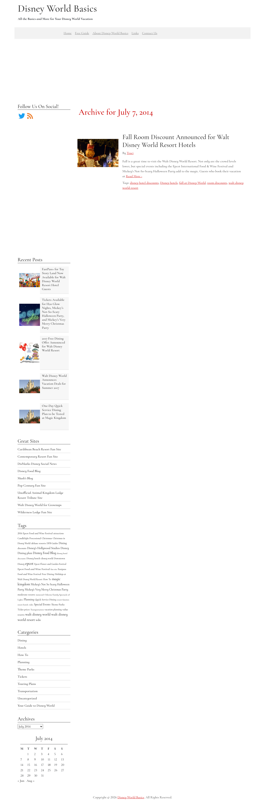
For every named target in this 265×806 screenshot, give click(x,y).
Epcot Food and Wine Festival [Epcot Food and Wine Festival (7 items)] (34, 569)
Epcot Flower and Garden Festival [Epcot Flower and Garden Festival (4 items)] (50, 564)
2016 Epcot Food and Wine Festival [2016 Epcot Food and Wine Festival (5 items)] (35, 533)
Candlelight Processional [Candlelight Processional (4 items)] (29, 538)
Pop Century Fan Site (32, 485)
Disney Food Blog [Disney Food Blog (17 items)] (44, 553)
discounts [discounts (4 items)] (22, 548)
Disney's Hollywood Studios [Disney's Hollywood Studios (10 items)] (43, 548)
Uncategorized (27, 698)
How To (23, 655)
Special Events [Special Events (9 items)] (42, 604)
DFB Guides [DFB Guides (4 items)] (52, 543)
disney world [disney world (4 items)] (47, 558)
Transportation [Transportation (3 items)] (37, 609)
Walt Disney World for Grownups (39, 505)
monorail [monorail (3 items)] (40, 594)
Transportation (28, 691)
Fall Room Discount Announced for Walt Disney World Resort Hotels (175, 141)
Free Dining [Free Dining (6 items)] (48, 574)
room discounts (217, 183)
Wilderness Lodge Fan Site (35, 512)
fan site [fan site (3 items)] (54, 569)
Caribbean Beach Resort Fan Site (39, 449)
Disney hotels (169, 183)
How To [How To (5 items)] (47, 579)
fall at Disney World (192, 183)
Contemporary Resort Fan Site (38, 456)
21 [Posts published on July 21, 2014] (21, 770)
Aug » (31, 781)
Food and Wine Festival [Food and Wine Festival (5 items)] (29, 574)
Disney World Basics (57, 8)
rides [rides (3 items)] (31, 604)
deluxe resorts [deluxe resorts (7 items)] (38, 543)
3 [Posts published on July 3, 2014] (41, 754)
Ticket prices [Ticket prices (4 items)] (24, 609)
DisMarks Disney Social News (37, 464)
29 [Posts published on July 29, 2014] (28, 775)
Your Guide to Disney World (36, 706)
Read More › (134, 176)
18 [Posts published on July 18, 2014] (49, 765)
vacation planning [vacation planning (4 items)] (53, 609)
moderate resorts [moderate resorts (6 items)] (26, 594)
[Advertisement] (132, 68)
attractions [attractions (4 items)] (58, 533)
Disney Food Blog (29, 471)
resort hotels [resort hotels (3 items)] (23, 604)
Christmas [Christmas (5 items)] (47, 538)
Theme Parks (26, 669)
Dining (22, 640)
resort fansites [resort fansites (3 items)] (63, 599)
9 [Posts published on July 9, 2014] (35, 759)
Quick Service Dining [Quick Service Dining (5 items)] (45, 599)
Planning (23, 662)
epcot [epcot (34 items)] (29, 563)
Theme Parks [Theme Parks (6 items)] (57, 604)
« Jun (21, 781)
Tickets (22, 677)
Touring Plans (27, 684)
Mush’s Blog (25, 478)
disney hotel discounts (144, 183)
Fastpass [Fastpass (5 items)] (62, 569)
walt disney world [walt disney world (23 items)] (38, 614)
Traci (130, 153)
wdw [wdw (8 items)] (38, 620)
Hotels (22, 648)
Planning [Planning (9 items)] (29, 599)
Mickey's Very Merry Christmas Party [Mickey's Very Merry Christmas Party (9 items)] (46, 589)
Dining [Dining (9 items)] (63, 543)
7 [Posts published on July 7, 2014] (21, 759)
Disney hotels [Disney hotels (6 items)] (33, 558)
